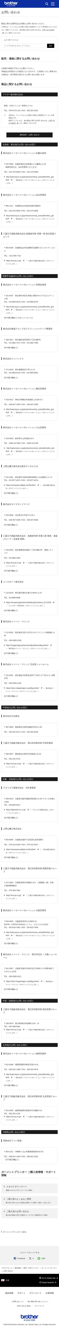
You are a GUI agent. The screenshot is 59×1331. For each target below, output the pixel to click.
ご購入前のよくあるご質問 (18, 1199)
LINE (41, 1258)
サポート (21, 1293)
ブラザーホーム (6, 1268)
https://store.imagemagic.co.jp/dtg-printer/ (24, 688)
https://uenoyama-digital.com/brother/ (23, 485)
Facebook (19, 1258)
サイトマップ (39, 1306)
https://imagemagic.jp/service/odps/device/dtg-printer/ (29, 645)
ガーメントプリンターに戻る (14, 1232)
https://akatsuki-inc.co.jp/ (18, 810)
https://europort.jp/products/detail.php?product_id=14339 (30, 602)
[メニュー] (53, 4)
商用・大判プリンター (31, 1268)
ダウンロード (35, 1293)
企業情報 (50, 1293)
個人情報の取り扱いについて (38, 1301)
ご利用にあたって (17, 1301)
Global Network (47, 1282)
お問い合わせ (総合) (24, 1306)
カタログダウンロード (16, 1186)
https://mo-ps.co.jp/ (15, 261)
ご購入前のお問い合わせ (17, 1211)
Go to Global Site (48, 1278)
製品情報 (18, 1268)
